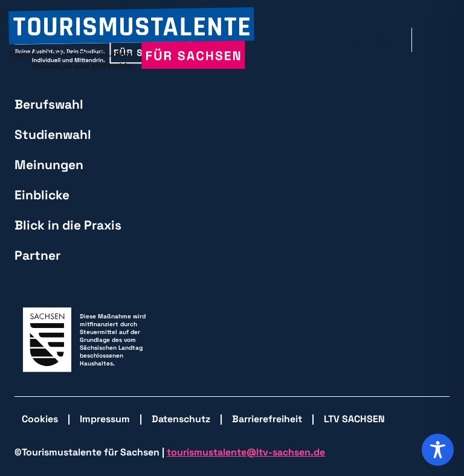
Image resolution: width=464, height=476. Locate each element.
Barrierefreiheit (267, 419)
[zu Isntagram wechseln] (380, 40)
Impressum (105, 419)
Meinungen (48, 164)
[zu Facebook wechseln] (346, 40)
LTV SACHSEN (354, 419)
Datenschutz (181, 419)
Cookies (40, 419)
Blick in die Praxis (67, 225)
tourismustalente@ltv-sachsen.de (246, 452)
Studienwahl (52, 134)
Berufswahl (48, 104)
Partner (37, 255)
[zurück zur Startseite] (131, 39)
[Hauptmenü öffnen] (440, 40)
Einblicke (41, 195)
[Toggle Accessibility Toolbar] (437, 450)
